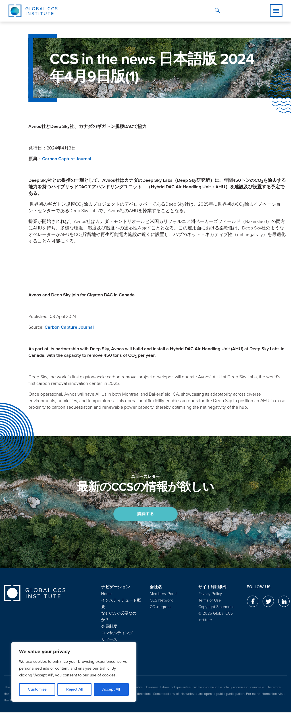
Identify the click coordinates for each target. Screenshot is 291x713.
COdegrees (160, 607)
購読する (145, 514)
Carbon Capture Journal (66, 159)
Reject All (74, 689)
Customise (37, 689)
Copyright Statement (216, 607)
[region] (73, 672)
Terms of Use (209, 601)
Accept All (111, 689)
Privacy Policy (210, 594)
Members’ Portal (163, 594)
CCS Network (161, 601)
